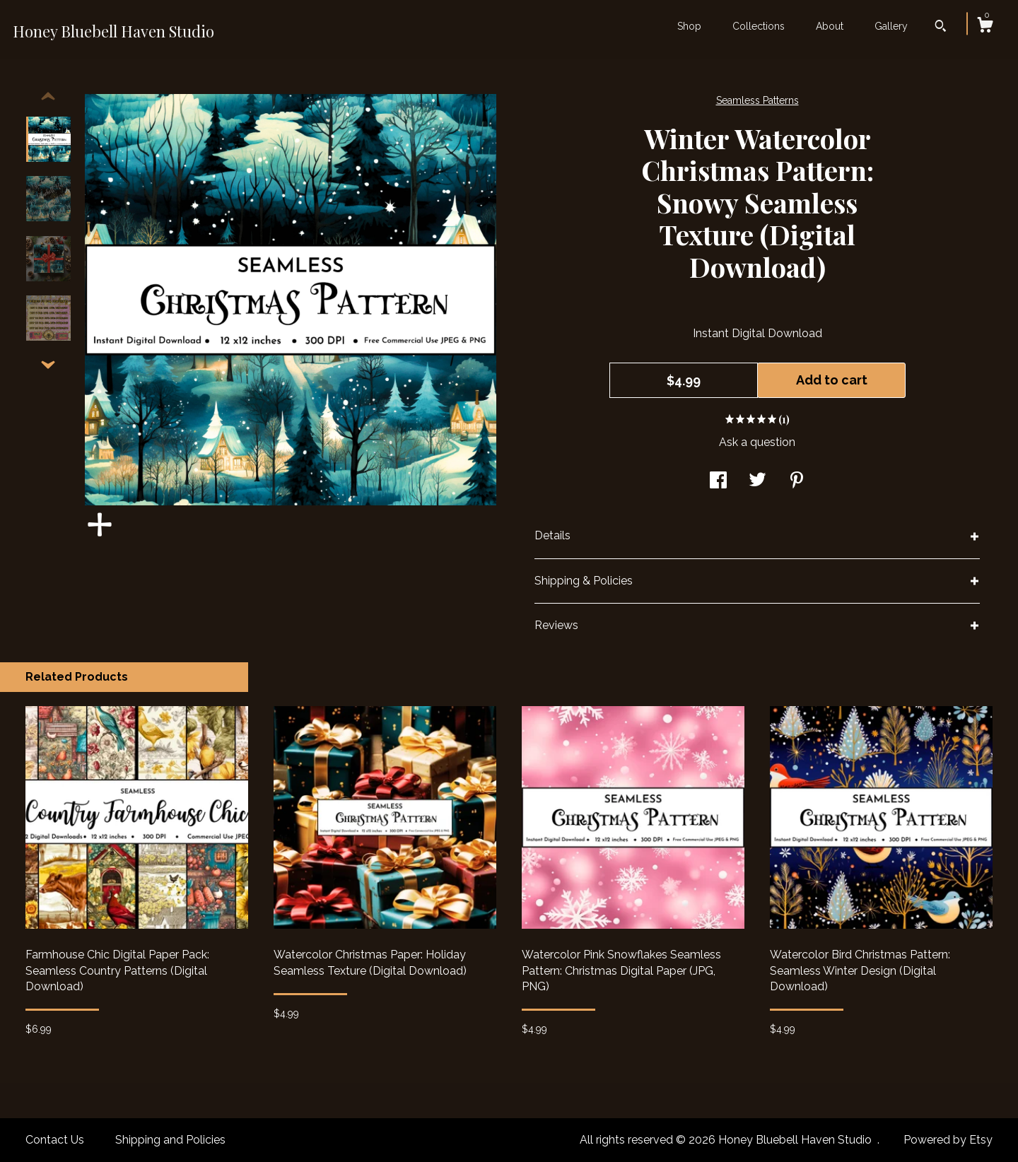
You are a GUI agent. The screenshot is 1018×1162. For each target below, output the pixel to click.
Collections (758, 26)
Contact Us (54, 1139)
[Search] (940, 27)
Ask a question (757, 442)
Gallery (891, 26)
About (829, 26)
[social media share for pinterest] (796, 481)
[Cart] (985, 26)
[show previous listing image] (48, 97)
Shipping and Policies (170, 1139)
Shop (689, 26)
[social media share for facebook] (718, 481)
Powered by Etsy (948, 1139)
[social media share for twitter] (757, 481)
